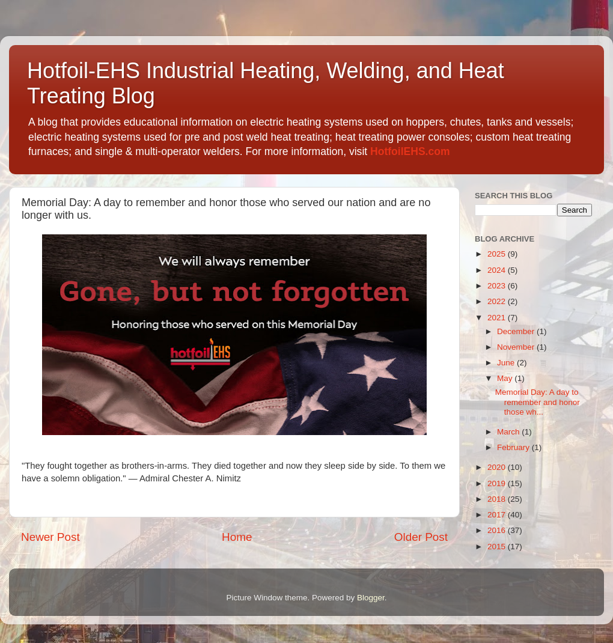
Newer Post (50, 537)
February (514, 447)
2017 (497, 514)
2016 (497, 530)
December (517, 331)
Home (237, 537)
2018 (497, 499)
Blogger (371, 597)
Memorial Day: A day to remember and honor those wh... (537, 402)
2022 (497, 301)
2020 (497, 467)
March (509, 431)
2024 (497, 270)
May (505, 378)
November (517, 347)
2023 (497, 285)
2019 (497, 483)
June (507, 362)
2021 (497, 317)
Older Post (421, 537)
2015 (497, 546)
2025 (497, 253)
